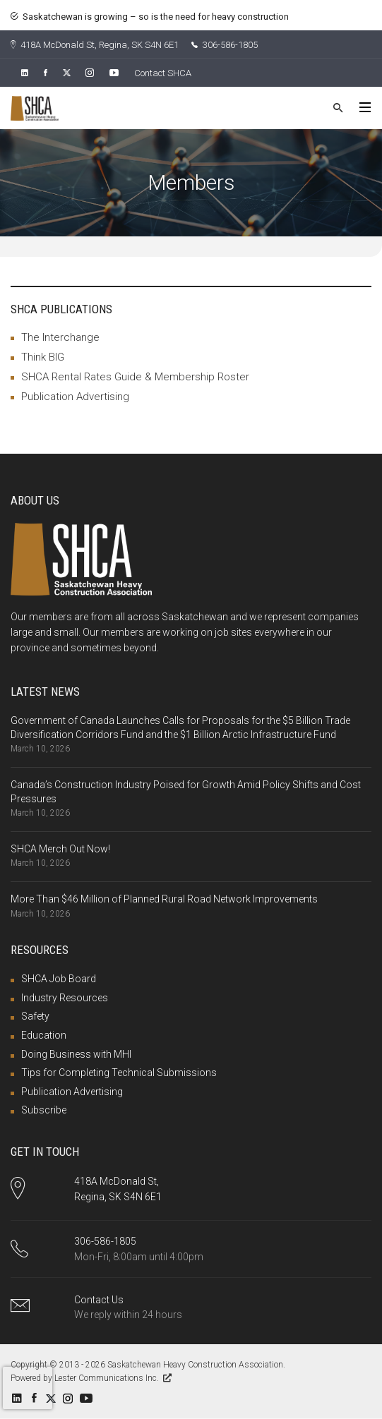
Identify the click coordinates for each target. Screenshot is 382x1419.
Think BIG (42, 357)
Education (43, 1035)
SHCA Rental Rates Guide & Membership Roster (135, 376)
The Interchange (60, 337)
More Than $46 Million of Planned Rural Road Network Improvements (164, 899)
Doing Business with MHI (76, 1054)
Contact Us (99, 1299)
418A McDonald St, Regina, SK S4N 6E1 (95, 45)
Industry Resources (64, 997)
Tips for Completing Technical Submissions (119, 1072)
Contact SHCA (162, 73)
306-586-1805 (224, 45)
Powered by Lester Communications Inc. (91, 1378)
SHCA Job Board (58, 978)
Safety (35, 1016)
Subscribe (43, 1110)
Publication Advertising (75, 396)
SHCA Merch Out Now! (60, 849)
